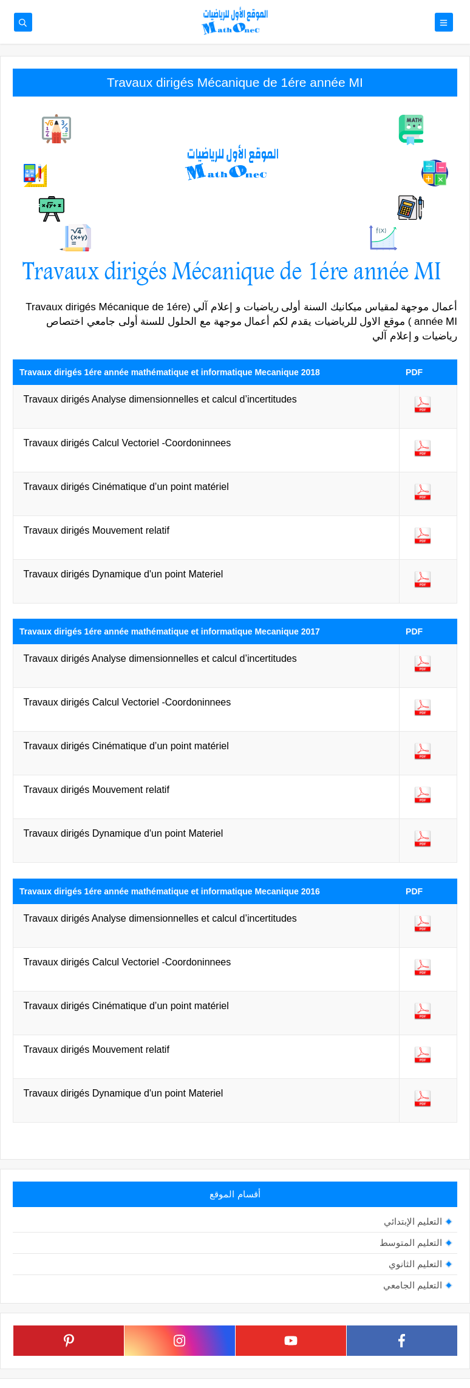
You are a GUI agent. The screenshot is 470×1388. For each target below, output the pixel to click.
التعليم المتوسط (411, 1242)
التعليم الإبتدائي (413, 1221)
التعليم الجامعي (412, 1285)
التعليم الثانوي (415, 1264)
